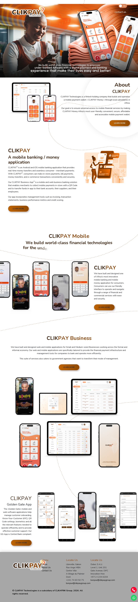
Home (44, 564)
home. (80, 12)
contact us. (120, 12)
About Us (46, 567)
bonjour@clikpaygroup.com (76, 583)
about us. (98, 12)
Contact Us (47, 570)
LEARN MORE (119, 123)
